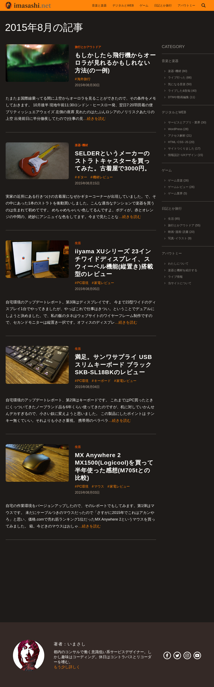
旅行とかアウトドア (88, 47)
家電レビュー (104, 283)
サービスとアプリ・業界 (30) (187, 122)
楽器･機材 (81, 145)
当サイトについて (179, 283)
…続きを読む (94, 119)
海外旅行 (83, 79)
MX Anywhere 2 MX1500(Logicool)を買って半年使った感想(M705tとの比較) (114, 466)
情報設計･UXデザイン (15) (185, 155)
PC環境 (82, 283)
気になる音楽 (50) (180, 84)
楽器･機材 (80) (177, 71)
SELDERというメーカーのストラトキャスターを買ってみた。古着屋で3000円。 (112, 161)
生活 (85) (174, 218)
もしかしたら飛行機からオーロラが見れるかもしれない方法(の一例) (115, 63)
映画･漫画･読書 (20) (181, 231)
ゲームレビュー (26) (181, 187)
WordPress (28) (178, 129)
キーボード (102, 381)
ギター (82, 177)
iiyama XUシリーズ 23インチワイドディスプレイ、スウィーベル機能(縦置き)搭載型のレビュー (114, 262)
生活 (78, 243)
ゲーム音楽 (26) (178, 180)
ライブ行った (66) (180, 77)
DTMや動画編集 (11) (181, 97)
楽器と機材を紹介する (182, 270)
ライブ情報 (175, 276)
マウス (99, 486)
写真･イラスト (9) (179, 238)
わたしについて (178, 263)
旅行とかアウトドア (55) (184, 225)
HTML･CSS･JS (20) (181, 142)
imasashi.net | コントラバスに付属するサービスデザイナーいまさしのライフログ (28, 5)
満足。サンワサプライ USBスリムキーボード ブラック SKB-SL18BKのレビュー (113, 365)
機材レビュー (103, 177)
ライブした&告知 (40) (182, 90)
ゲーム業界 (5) (177, 193)
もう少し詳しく (67, 667)
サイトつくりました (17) (184, 148)
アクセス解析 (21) (180, 135)
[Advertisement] (185, 357)
